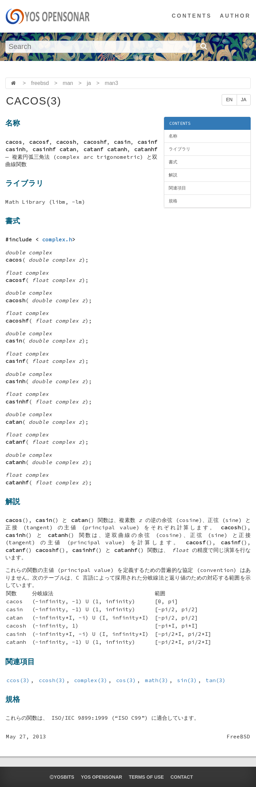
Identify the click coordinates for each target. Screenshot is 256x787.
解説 (173, 175)
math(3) (156, 680)
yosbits (62, 777)
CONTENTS (192, 16)
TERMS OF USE (146, 777)
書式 (173, 162)
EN (229, 99)
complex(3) (90, 680)
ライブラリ (179, 149)
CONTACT (181, 777)
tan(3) (216, 680)
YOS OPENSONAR (101, 777)
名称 (173, 136)
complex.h (57, 239)
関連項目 (177, 188)
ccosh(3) (52, 680)
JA (243, 99)
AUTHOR (235, 16)
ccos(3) (18, 680)
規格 (173, 201)
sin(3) (187, 680)
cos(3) (126, 680)
